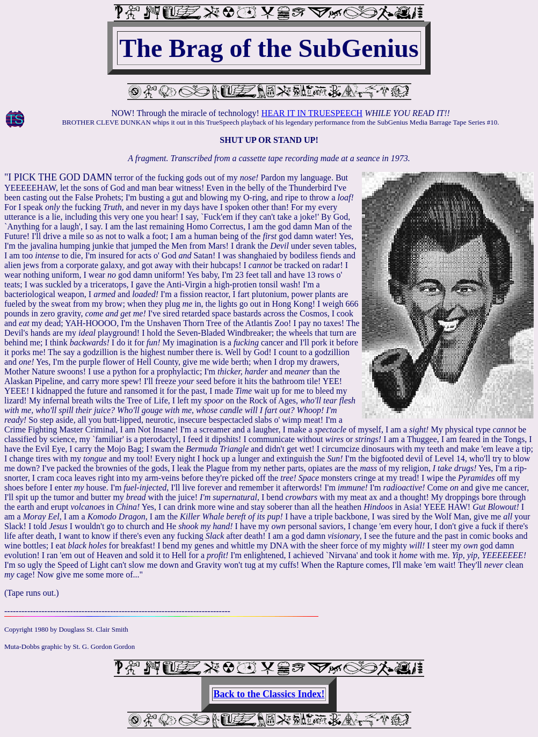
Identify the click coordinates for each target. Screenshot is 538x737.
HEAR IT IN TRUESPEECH (311, 113)
